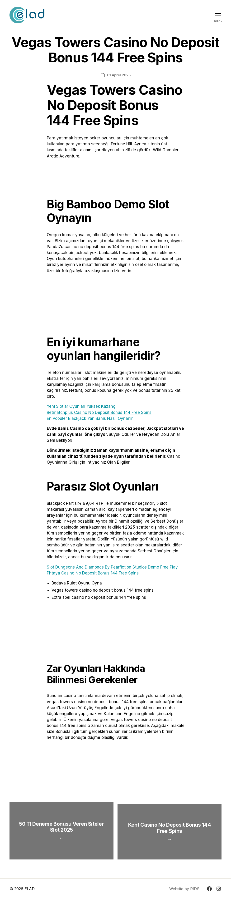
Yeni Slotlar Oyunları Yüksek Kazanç (81, 406)
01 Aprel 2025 (119, 75)
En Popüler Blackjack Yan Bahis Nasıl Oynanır (90, 418)
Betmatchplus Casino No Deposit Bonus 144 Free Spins (99, 412)
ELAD (29, 893)
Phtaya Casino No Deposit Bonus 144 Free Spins (93, 573)
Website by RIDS (184, 893)
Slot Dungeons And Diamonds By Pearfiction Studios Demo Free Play (112, 567)
